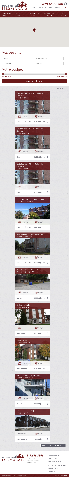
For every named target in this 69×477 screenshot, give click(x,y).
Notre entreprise (53, 468)
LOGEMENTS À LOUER (6, 14)
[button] (34, 30)
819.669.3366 (52, 3)
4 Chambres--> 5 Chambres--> (16, 63)
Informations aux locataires (57, 465)
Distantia (64, 475)
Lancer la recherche (34, 81)
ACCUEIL (33, 8)
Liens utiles (51, 471)
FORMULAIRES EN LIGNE (33, 14)
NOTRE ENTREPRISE (54, 8)
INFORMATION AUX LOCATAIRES (50, 14)
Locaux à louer (52, 458)
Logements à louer (54, 455)
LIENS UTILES (42, 8)
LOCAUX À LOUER (19, 14)
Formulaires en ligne (54, 461)
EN (66, 8)
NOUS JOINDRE (63, 14)
